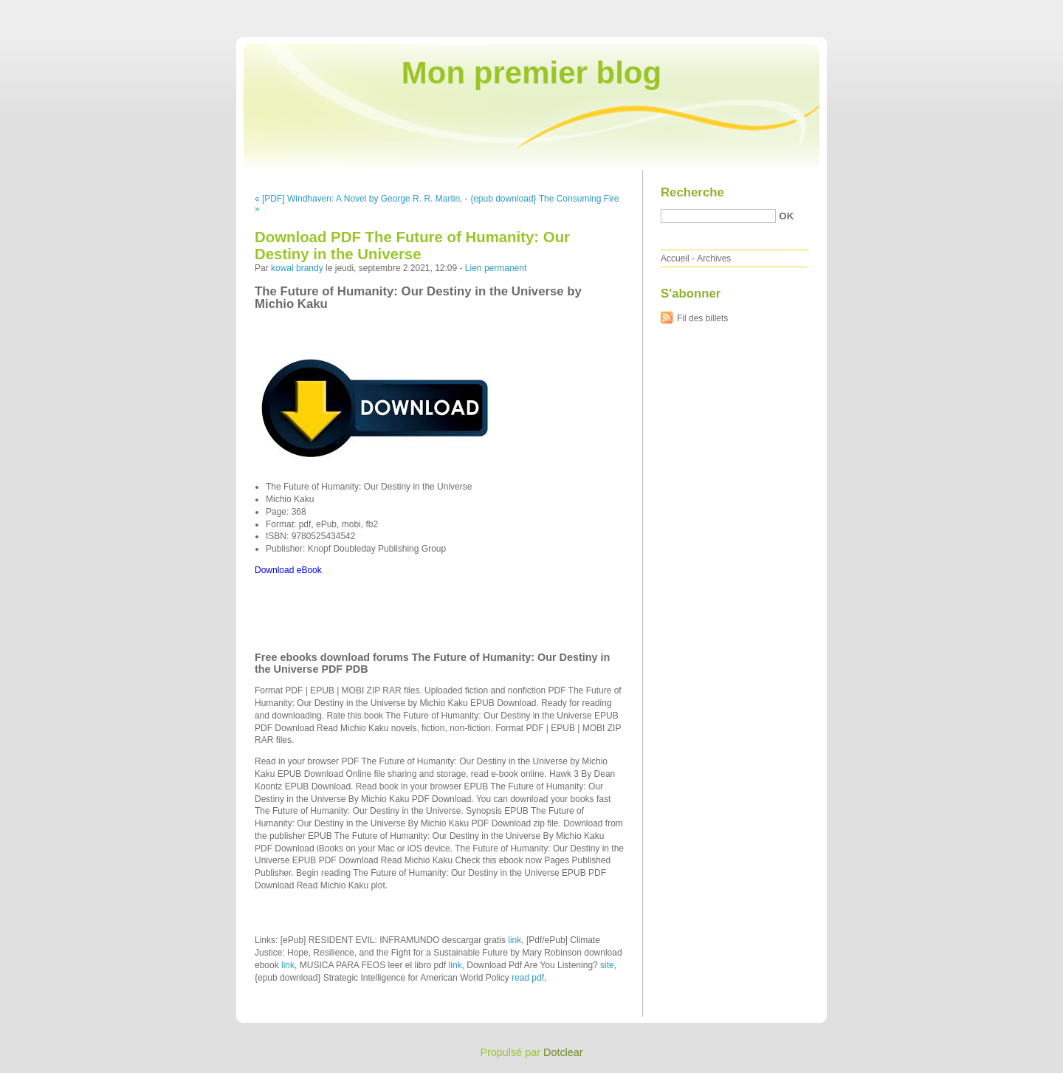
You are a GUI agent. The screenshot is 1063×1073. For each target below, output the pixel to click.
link (514, 940)
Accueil (675, 258)
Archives (714, 258)
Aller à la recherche (1020, 10)
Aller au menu (947, 10)
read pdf (528, 978)
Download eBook (288, 570)
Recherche (692, 192)
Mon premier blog (531, 72)
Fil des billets (702, 318)
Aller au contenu (882, 10)
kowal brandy (297, 268)
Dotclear (563, 1052)
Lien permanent (495, 268)
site (607, 965)
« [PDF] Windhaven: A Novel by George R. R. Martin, (358, 198)
